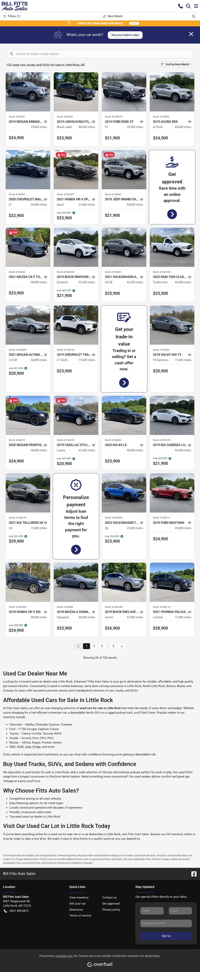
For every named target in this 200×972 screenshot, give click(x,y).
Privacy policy (111, 909)
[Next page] (122, 646)
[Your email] (166, 923)
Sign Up (166, 935)
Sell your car (77, 903)
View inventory (78, 897)
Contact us (109, 897)
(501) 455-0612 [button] (16, 911)
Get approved (111, 903)
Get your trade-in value (125, 35)
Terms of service (80, 915)
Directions (76, 909)
